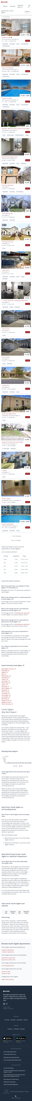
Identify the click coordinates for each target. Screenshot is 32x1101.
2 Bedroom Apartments (8, 950)
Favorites (12, 6)
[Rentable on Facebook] (4, 1004)
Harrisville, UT (6, 681)
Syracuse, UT (5, 686)
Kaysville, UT (5, 690)
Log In (29, 6)
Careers (5, 6)
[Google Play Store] (21, 1039)
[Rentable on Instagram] (7, 1004)
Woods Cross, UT (7, 700)
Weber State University (8, 979)
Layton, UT (5, 685)
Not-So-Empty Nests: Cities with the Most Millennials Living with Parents (14, 1075)
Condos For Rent (6, 971)
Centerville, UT (6, 697)
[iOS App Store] (7, 1039)
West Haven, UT (6, 676)
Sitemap (22, 1029)
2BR (4, 566)
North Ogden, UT (7, 688)
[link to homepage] (16, 991)
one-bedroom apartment (22, 613)
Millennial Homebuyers (10, 1082)
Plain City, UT (5, 692)
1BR (4, 562)
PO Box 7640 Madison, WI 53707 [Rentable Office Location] (8, 1007)
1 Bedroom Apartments (8, 952)
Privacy (27, 1091)
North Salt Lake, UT (7, 704)
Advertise (16, 1029)
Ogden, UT (5, 672)
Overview (13, 1020)
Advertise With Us (20, 6)
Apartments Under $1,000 (8, 958)
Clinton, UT (5, 679)
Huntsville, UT (6, 693)
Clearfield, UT (6, 678)
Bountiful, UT (5, 699)
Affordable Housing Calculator (11, 1057)
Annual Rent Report (9, 1068)
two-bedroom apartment (22, 624)
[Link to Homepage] (4, 2)
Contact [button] (27, 40)
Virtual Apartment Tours (10, 1054)
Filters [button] (27, 11)
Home (12, 540)
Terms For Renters (19, 1091)
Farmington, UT (6, 695)
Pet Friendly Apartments (8, 965)
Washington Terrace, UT (9, 669)
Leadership (19, 1020)
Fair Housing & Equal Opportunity (12, 1060)
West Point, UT (6, 683)
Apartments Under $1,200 (8, 959)
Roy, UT (4, 674)
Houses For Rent (6, 973)
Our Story (7, 1020)
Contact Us (10, 1029)
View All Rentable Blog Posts (11, 1084)
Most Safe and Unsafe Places (11, 1079)
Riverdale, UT (5, 671)
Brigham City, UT (7, 702)
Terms (11, 1091)
